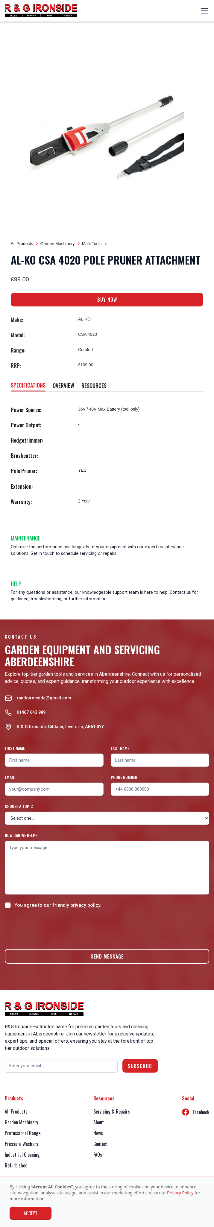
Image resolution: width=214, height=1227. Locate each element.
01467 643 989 (31, 712)
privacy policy (85, 905)
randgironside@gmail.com (44, 698)
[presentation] (50, 927)
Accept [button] (30, 1213)
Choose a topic (19, 806)
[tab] (28, 385)
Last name (120, 748)
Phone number (124, 777)
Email (10, 777)
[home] (41, 10)
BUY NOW (107, 299)
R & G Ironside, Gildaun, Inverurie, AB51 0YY (60, 726)
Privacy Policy (180, 1193)
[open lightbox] (107, 134)
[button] (203, 11)
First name (15, 748)
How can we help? (21, 835)
